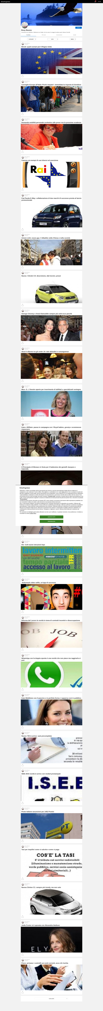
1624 (63, 492)
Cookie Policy (33, 513)
